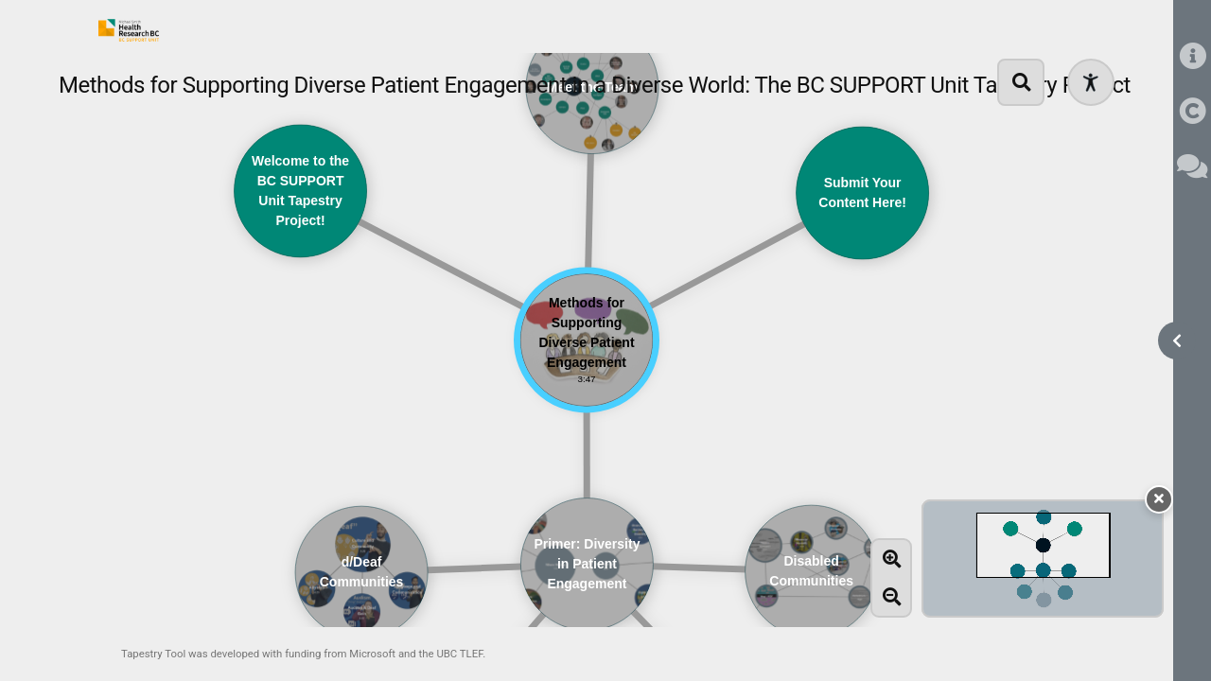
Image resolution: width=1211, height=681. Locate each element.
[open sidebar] (1177, 340)
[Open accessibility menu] (1091, 82)
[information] (1192, 57)
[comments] (1192, 166)
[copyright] (1192, 112)
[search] (1021, 82)
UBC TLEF (459, 653)
